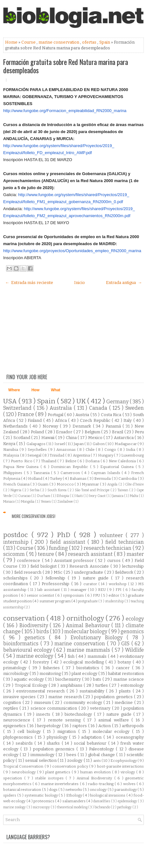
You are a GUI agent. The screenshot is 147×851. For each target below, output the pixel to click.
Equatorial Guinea (117, 467)
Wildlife (134, 650)
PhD (65, 535)
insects (44, 714)
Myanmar (91, 484)
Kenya (9, 443)
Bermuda (102, 478)
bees (72, 754)
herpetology (49, 725)
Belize (71, 461)
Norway (51, 426)
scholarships (16, 578)
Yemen (46, 502)
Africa (61, 420)
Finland (35, 420)
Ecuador (65, 431)
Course (29, 42)
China (72, 437)
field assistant (68, 542)
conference (29, 560)
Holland (35, 478)
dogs (53, 789)
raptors (80, 725)
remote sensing (65, 720)
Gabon (99, 444)
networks (74, 789)
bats (97, 679)
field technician (124, 542)
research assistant (91, 554)
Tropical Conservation (24, 766)
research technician (108, 548)
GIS (126, 644)
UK (82, 401)
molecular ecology (112, 731)
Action (105, 725)
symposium (74, 595)
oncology (98, 789)
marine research (65, 696)
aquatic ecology (29, 679)
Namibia (11, 449)
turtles (102, 685)
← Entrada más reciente (29, 282)
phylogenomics (19, 737)
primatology (16, 667)
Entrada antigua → (124, 282)
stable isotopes (50, 778)
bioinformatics (21, 644)
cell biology (30, 731)
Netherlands (16, 426)
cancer (124, 667)
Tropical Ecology (32, 685)
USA (10, 401)
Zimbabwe (65, 502)
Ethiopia (63, 496)
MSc (59, 572)
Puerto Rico (22, 461)
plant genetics (58, 772)
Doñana (93, 461)
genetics (36, 638)
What (55, 390)
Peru (139, 431)
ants (97, 760)
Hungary (106, 455)
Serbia (35, 490)
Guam (43, 484)
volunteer (113, 535)
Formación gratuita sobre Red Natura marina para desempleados (65, 66)
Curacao (24, 496)
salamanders (74, 801)
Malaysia (11, 455)
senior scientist (41, 595)
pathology (124, 807)
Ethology (74, 795)
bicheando (102, 807)
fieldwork (125, 572)
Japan (79, 444)
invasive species (20, 696)
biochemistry (68, 679)
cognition (13, 702)
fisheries (52, 667)
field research (28, 572)
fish (72, 656)
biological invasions (108, 795)
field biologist (44, 566)
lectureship (133, 566)
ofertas (89, 42)
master (135, 554)
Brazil (118, 431)
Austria (82, 414)
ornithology (86, 618)
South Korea (57, 490)
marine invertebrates (60, 784)
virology (128, 772)
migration (67, 731)
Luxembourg (132, 455)
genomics (132, 631)
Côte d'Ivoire (134, 484)
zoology (75, 760)
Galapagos (36, 444)
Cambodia (127, 478)
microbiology (16, 673)
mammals (98, 656)
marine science (128, 679)
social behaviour (91, 743)
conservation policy (70, 766)
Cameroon (70, 473)
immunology (43, 754)
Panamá (114, 426)
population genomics (54, 749)
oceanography (130, 737)
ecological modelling (84, 662)
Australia (62, 408)
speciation (13, 778)
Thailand (49, 461)
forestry (42, 662)
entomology (132, 685)
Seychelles (38, 449)
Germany (118, 402)
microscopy (42, 807)
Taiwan (123, 490)
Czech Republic (96, 420)
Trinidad (57, 455)
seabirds (25, 743)
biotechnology (79, 714)
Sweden (134, 408)
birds (43, 631)
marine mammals (89, 650)
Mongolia (28, 502)
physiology (58, 737)
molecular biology (86, 631)
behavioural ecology (28, 650)
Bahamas (78, 478)
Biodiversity (34, 625)
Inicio (79, 282)
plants (126, 691)
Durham (44, 496)
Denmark (83, 426)
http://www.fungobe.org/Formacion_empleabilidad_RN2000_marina (64, 110)
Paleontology (102, 749)
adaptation (92, 737)
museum (43, 702)
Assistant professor (74, 560)
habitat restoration (126, 673)
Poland (38, 431)
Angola (112, 484)
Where (14, 390)
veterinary (101, 708)
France (26, 414)
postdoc (17, 535)
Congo (110, 449)
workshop (118, 584)
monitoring (50, 673)
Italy (128, 420)
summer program (55, 601)
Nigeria (16, 490)
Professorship (56, 583)
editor (114, 595)
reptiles (11, 708)
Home (11, 42)
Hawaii (48, 437)
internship (17, 542)
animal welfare (114, 720)
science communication (55, 708)
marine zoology (14, 807)
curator (90, 584)
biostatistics (89, 667)
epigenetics (15, 725)
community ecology (83, 702)
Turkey (56, 478)
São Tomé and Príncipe (92, 490)
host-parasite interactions (120, 766)
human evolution (96, 772)
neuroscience (18, 720)
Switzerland (18, 408)
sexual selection (41, 760)
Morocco (66, 484)
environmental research (41, 691)
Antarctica (124, 437)
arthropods (133, 725)
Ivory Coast (97, 496)
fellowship (57, 578)
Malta (134, 496)
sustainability (93, 691)
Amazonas (66, 449)
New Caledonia (123, 461)
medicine (124, 702)
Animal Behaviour (88, 625)
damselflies (102, 801)
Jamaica (118, 496)
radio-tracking (101, 784)
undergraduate (89, 572)
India (131, 449)
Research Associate (89, 566)
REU (102, 589)
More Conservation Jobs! (33, 516)
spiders (10, 795)
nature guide (97, 578)
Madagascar (126, 444)
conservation (24, 618)
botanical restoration (22, 789)
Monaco (9, 502)
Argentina (82, 455)
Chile (91, 449)
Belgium (93, 431)
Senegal (34, 455)
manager (79, 589)
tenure (46, 554)
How (35, 390)
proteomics (44, 801)
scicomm (14, 554)
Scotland (22, 437)
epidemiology (128, 801)
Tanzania (42, 473)
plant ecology (85, 673)
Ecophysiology (123, 760)
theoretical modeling (72, 807)
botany (125, 662)
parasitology (126, 789)
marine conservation (59, 42)
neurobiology (24, 772)
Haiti (79, 496)
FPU (97, 595)
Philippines (13, 473)
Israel (60, 444)
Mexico (96, 437)
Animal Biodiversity (95, 778)
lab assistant (49, 589)
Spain (105, 42)
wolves (129, 784)
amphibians (72, 685)
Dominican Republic (70, 467)
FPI (119, 589)
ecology (135, 619)
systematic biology (41, 795)
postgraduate (88, 601)
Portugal (56, 414)
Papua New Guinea (21, 467)
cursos (114, 560)
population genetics (114, 696)
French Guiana (16, 484)
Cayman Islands (106, 473)
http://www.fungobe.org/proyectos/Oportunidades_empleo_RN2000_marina (72, 250)
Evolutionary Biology (99, 638)
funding (59, 548)
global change (102, 754)
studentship (114, 601)
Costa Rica (111, 414)
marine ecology (35, 656)
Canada (99, 408)
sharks (54, 743)
